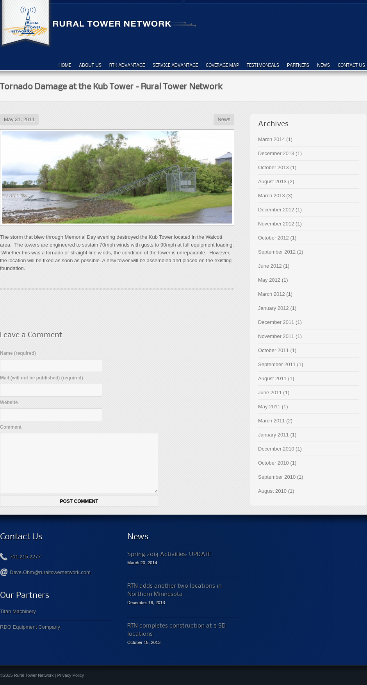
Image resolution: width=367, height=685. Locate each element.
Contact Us (351, 65)
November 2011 (276, 336)
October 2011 (273, 350)
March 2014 (271, 139)
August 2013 (272, 181)
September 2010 (277, 477)
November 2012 (276, 224)
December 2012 (276, 210)
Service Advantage (175, 65)
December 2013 (276, 153)
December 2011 (276, 322)
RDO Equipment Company (30, 627)
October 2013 (273, 167)
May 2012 (269, 280)
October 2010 (273, 463)
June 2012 (270, 266)
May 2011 (269, 407)
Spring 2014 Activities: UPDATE (169, 554)
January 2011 (273, 435)
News (323, 65)
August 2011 (272, 378)
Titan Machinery (18, 611)
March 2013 (271, 196)
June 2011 (270, 392)
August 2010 (272, 491)
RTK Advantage (127, 65)
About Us (90, 65)
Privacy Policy (70, 675)
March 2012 (271, 294)
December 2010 (276, 449)
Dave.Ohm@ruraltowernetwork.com (50, 572)
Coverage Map (222, 65)
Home (65, 65)
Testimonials (263, 65)
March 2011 (271, 421)
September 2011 (277, 364)
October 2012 (273, 238)
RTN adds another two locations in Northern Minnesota (174, 589)
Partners (298, 65)
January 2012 (273, 308)
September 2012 (277, 252)
